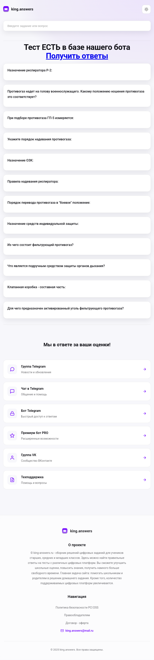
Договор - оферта (77, 623)
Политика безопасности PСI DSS (77, 607)
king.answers (77, 531)
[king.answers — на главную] (18, 9)
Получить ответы (77, 55)
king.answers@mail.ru (77, 630)
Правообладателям (77, 615)
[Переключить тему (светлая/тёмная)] (146, 9)
